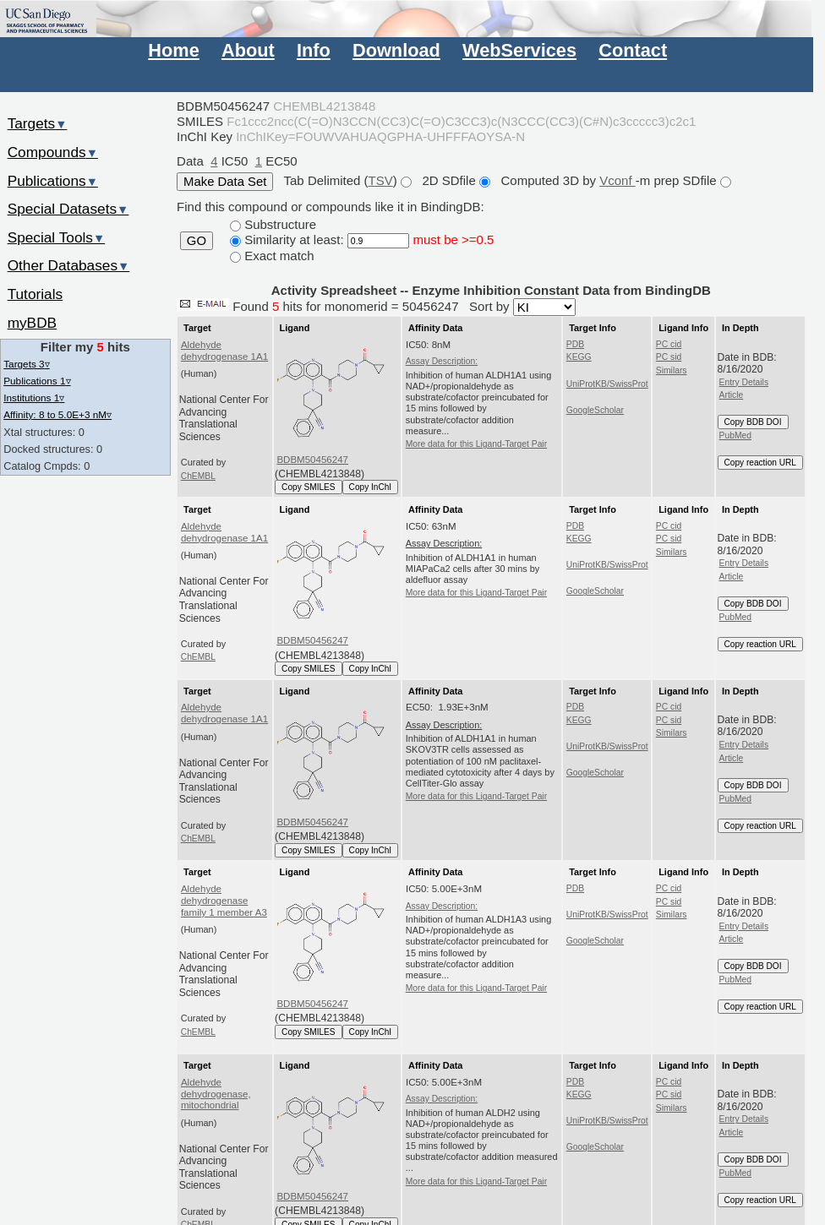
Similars (671, 370)
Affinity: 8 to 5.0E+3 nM (57, 414)
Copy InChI (370, 487)
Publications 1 (36, 380)
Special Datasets (68, 208)
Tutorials (35, 294)
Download (396, 50)
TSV (381, 180)
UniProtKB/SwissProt (607, 384)
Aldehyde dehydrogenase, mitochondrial (216, 1094)
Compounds (53, 152)
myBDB (32, 322)
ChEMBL (198, 476)
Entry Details (743, 382)
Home (173, 50)
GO (196, 241)
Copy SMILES (308, 487)
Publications (53, 180)
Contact (632, 50)
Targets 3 (26, 363)
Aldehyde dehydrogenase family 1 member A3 (224, 900)
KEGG (579, 357)
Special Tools (57, 237)
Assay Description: (442, 361)
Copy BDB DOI (753, 422)
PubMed (735, 435)
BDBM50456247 (312, 460)
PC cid (668, 344)
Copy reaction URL (760, 462)
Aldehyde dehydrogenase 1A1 (224, 351)
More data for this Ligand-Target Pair (476, 444)
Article (731, 395)
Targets (38, 123)
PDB (575, 344)
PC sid (668, 357)
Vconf (617, 180)
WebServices (519, 50)
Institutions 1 (33, 397)
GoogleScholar (595, 410)
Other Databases (69, 265)
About (248, 50)
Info (314, 50)
